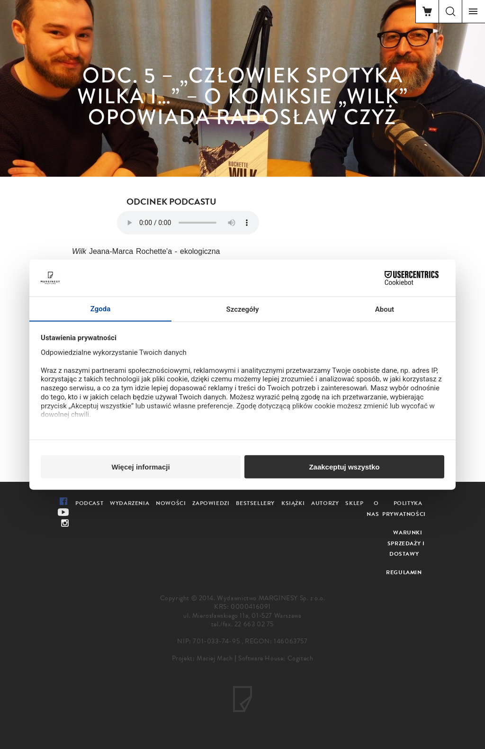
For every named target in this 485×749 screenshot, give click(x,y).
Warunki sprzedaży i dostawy (406, 543)
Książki (293, 503)
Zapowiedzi (210, 503)
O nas (373, 508)
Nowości (171, 503)
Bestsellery (255, 503)
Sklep (354, 503)
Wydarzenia (129, 503)
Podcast (89, 503)
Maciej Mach (215, 658)
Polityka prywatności (404, 508)
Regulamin (404, 572)
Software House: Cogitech (275, 658)
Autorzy (325, 503)
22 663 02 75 (254, 624)
